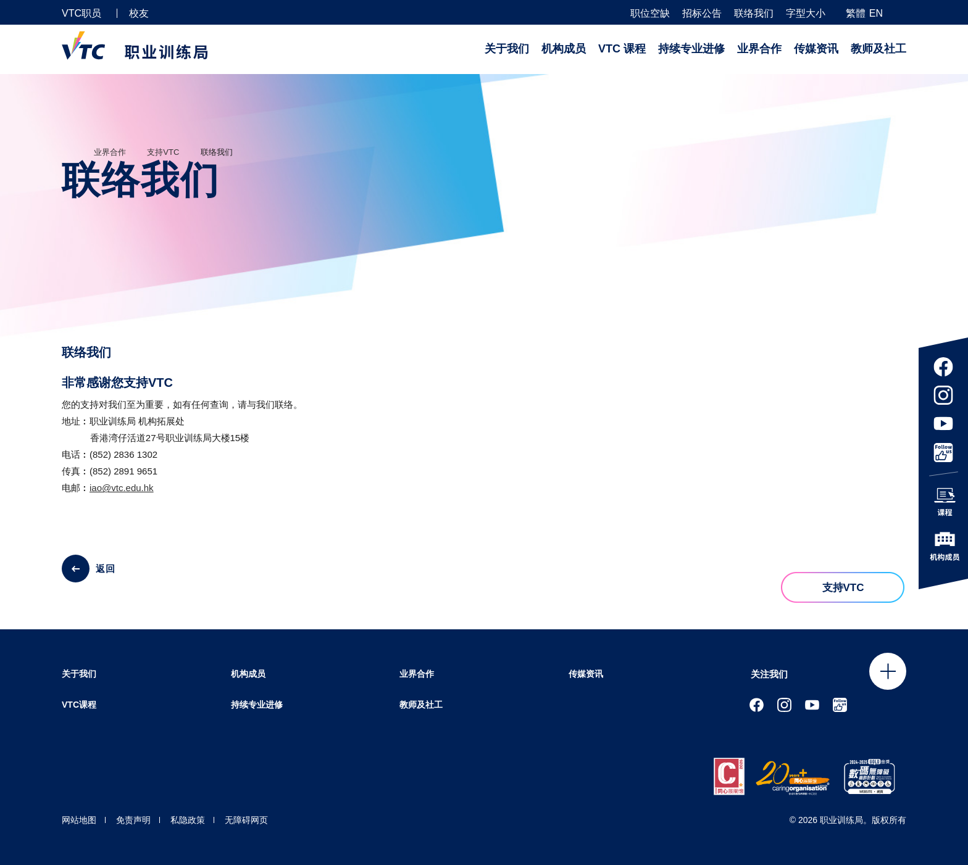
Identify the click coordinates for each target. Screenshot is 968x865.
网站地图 (79, 820)
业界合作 (759, 49)
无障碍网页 (246, 820)
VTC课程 (79, 705)
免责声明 (133, 820)
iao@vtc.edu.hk (122, 487)
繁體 (856, 13)
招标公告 (702, 14)
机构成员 (563, 49)
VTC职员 (81, 13)
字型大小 (805, 14)
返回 (105, 568)
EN (876, 13)
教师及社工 (878, 49)
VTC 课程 (622, 49)
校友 (139, 13)
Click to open (887, 671)
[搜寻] (901, 12)
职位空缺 (650, 14)
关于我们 (507, 49)
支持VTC (163, 152)
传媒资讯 (816, 49)
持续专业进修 (691, 49)
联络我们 (754, 14)
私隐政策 (187, 820)
